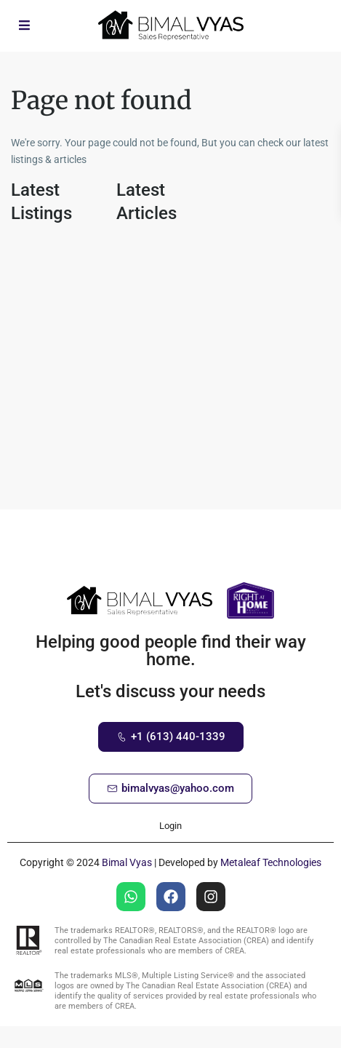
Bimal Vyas (127, 862)
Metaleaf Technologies (270, 862)
